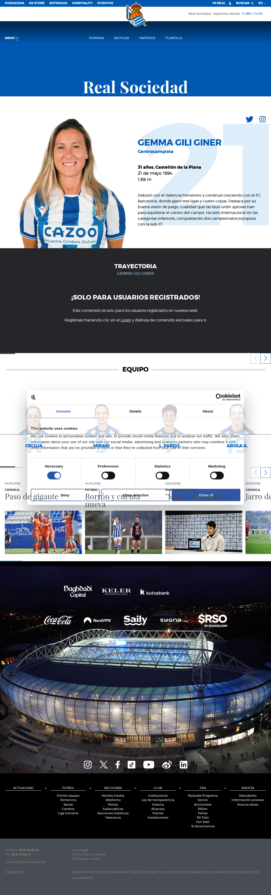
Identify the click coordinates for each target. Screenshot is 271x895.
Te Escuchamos (203, 826)
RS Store (37, 3)
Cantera (68, 809)
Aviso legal (80, 850)
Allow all (206, 495)
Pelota (113, 804)
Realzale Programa (203, 795)
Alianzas (158, 809)
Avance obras (247, 804)
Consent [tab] (63, 411)
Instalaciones (158, 817)
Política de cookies (86, 859)
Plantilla (173, 38)
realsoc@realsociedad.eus (26, 862)
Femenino (68, 800)
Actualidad (23, 788)
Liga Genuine (68, 813)
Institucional (158, 795)
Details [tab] (136, 411)
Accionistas (203, 804)
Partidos (147, 38)
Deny (65, 495)
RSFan (203, 809)
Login (126, 320)
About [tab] (208, 411)
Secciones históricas (113, 813)
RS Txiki (203, 817)
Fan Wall (203, 822)
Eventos (105, 3)
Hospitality (82, 3)
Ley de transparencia (158, 800)
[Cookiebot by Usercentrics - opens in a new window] (219, 397)
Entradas (58, 3)
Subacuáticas (113, 809)
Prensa (157, 813)
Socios (203, 800)
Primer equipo (68, 795)
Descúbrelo (248, 795)
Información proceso (247, 800)
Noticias (121, 38)
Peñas (203, 813)
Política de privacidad (89, 854)
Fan (203, 788)
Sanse (68, 804)
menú (12, 38)
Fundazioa (14, 3)
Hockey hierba (113, 795)
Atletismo (113, 800)
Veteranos (113, 817)
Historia (158, 804)
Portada (96, 38)
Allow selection (135, 495)
